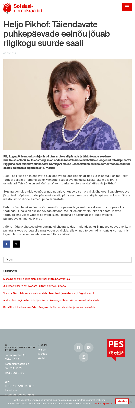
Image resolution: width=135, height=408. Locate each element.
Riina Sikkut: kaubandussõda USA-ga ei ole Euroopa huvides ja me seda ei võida (49, 307)
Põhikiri (42, 358)
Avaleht (42, 349)
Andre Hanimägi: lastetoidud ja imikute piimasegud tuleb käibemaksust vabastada (51, 300)
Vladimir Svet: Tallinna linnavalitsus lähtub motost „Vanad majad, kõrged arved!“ (49, 293)
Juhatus (42, 354)
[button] (127, 7)
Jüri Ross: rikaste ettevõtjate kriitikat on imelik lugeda (34, 286)
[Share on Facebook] (6, 244)
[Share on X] (16, 244)
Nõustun (122, 401)
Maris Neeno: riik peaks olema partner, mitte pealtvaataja (36, 279)
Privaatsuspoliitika (103, 403)
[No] (130, 402)
